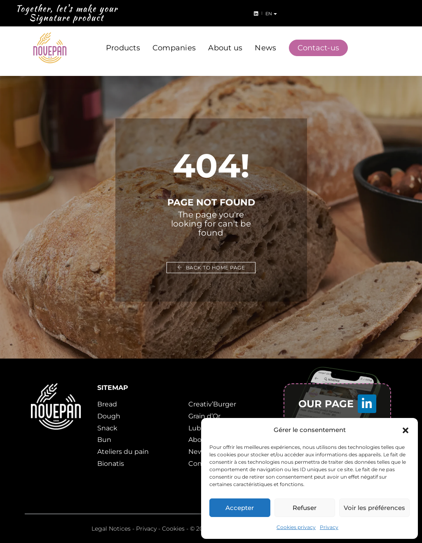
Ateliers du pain (123, 452)
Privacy (329, 527)
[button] (405, 430)
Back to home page (211, 267)
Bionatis (110, 463)
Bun (104, 440)
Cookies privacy (296, 527)
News (265, 40)
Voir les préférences (374, 508)
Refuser (304, 508)
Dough (108, 416)
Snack (107, 428)
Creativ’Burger (212, 404)
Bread (107, 404)
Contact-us (319, 40)
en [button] (408, 14)
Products (123, 40)
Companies (174, 40)
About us (225, 40)
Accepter (239, 508)
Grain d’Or (204, 416)
